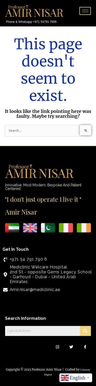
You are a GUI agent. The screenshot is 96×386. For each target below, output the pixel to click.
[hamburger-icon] (85, 11)
